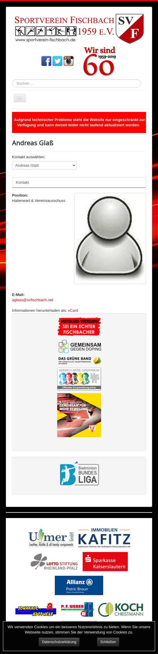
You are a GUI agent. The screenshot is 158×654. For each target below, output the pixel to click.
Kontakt (22, 182)
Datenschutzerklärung (59, 642)
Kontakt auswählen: (28, 157)
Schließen (108, 642)
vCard (73, 310)
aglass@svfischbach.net (32, 300)
